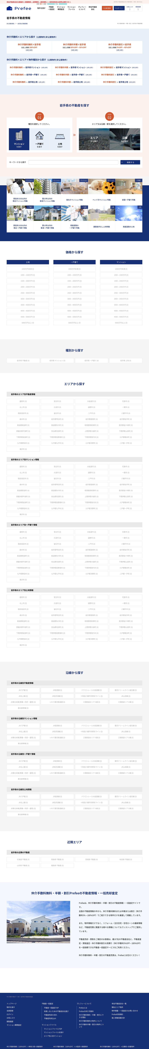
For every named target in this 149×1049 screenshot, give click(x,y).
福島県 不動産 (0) (57, 865)
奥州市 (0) (23, 419)
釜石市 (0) (57, 413)
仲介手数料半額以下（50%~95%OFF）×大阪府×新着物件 (73, 1025)
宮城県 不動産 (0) (91, 859)
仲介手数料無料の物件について (90, 996)
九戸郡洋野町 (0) (92, 443)
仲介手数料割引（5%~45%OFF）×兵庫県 (114, 1038)
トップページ (12, 979)
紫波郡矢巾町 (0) (57, 425)
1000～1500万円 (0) (28, 275)
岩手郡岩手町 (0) (126, 419)
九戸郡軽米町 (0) (126, 437)
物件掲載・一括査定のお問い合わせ (125, 986)
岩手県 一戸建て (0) (92, 360)
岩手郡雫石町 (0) (57, 419)
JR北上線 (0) (23, 696)
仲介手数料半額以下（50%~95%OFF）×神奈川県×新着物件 (28, 1025)
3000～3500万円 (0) (28, 299)
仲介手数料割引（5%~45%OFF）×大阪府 (67, 1038)
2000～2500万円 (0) (28, 287)
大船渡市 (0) (91, 401)
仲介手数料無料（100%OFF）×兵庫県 (113, 1032)
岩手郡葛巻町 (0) (92, 419)
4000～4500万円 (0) (28, 311)
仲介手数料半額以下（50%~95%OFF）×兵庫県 (116, 1035)
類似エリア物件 (117, 982)
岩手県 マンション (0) (57, 360)
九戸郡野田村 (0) (23, 443)
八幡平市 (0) (125, 413)
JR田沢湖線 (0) (57, 696)
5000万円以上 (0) (28, 322)
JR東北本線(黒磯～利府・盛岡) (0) (23, 702)
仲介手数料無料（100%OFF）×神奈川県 (21, 1032)
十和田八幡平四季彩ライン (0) (92, 696)
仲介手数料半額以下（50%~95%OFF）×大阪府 (69, 1035)
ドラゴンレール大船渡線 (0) (91, 690)
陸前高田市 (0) (23, 413)
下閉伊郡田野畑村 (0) (57, 437)
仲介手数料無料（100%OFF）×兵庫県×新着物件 (117, 1022)
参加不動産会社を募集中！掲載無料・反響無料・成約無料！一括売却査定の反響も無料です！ (39, 2)
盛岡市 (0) (23, 401)
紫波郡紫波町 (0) (23, 425)
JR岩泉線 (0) (57, 690)
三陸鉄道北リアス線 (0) (91, 702)
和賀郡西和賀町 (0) (91, 425)
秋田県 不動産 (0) (126, 859)
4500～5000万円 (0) (28, 317)
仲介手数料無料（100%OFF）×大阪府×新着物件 (70, 1022)
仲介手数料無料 (10, 23)
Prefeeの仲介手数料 (86, 986)
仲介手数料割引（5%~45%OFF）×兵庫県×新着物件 (118, 1028)
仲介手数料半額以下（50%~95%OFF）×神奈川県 (24, 1035)
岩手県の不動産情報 (22, 23)
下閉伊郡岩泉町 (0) (23, 437)
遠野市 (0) (91, 407)
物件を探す (11, 982)
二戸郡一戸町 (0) (126, 443)
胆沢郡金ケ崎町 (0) (126, 425)
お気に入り (11, 993)
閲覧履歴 (10, 997)
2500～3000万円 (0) (28, 293)
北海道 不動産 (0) (23, 859)
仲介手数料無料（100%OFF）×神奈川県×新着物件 (25, 1022)
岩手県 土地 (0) (125, 360)
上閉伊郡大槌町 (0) (91, 431)
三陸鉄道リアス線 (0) (125, 702)
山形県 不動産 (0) (23, 865)
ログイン (10, 989)
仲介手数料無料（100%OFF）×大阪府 (66, 1032)
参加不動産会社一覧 (119, 979)
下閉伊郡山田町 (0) (126, 431)
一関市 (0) (125, 407)
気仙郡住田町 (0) (57, 431)
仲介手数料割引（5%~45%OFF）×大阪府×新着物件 (71, 1028)
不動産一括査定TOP (51, 983)
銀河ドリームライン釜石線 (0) (126, 690)
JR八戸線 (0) (23, 690)
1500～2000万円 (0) (28, 281)
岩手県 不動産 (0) (23, 360)
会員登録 (10, 986)
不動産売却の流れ (50, 990)
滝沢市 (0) (23, 449)
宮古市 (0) (57, 401)
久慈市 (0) (57, 407)
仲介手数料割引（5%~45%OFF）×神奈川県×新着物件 (26, 1028)
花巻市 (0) (125, 401)
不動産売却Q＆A (50, 993)
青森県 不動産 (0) (57, 859)
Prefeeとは (83, 983)
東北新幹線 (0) (23, 708)
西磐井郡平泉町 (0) (23, 431)
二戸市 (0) (91, 413)
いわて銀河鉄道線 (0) (57, 702)
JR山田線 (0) (125, 696)
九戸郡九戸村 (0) (57, 443)
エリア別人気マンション (53, 1011)
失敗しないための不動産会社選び (56, 986)
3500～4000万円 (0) (28, 305)
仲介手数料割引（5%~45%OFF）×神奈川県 (22, 1038)
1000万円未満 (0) (28, 269)
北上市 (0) (23, 407)
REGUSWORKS (21, 1047)
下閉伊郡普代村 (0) (91, 437)
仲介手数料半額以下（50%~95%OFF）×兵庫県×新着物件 (120, 1025)
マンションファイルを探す (54, 1007)
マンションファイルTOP (53, 1004)
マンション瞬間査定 (14, 1000)
